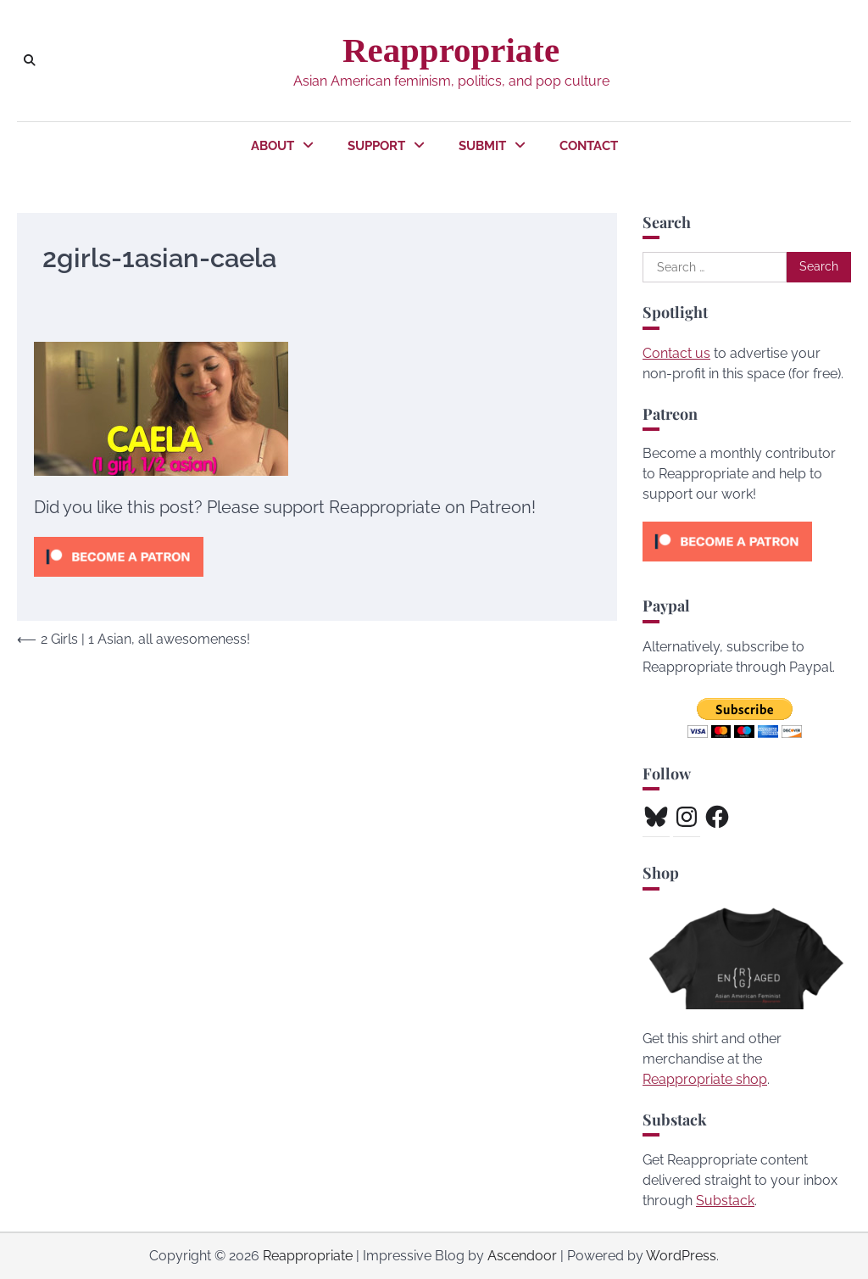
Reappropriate (450, 50)
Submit (482, 146)
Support (376, 146)
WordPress (681, 1256)
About (272, 146)
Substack (725, 1200)
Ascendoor (522, 1256)
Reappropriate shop (705, 1079)
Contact (588, 146)
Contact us (676, 353)
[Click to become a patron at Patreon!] (118, 580)
